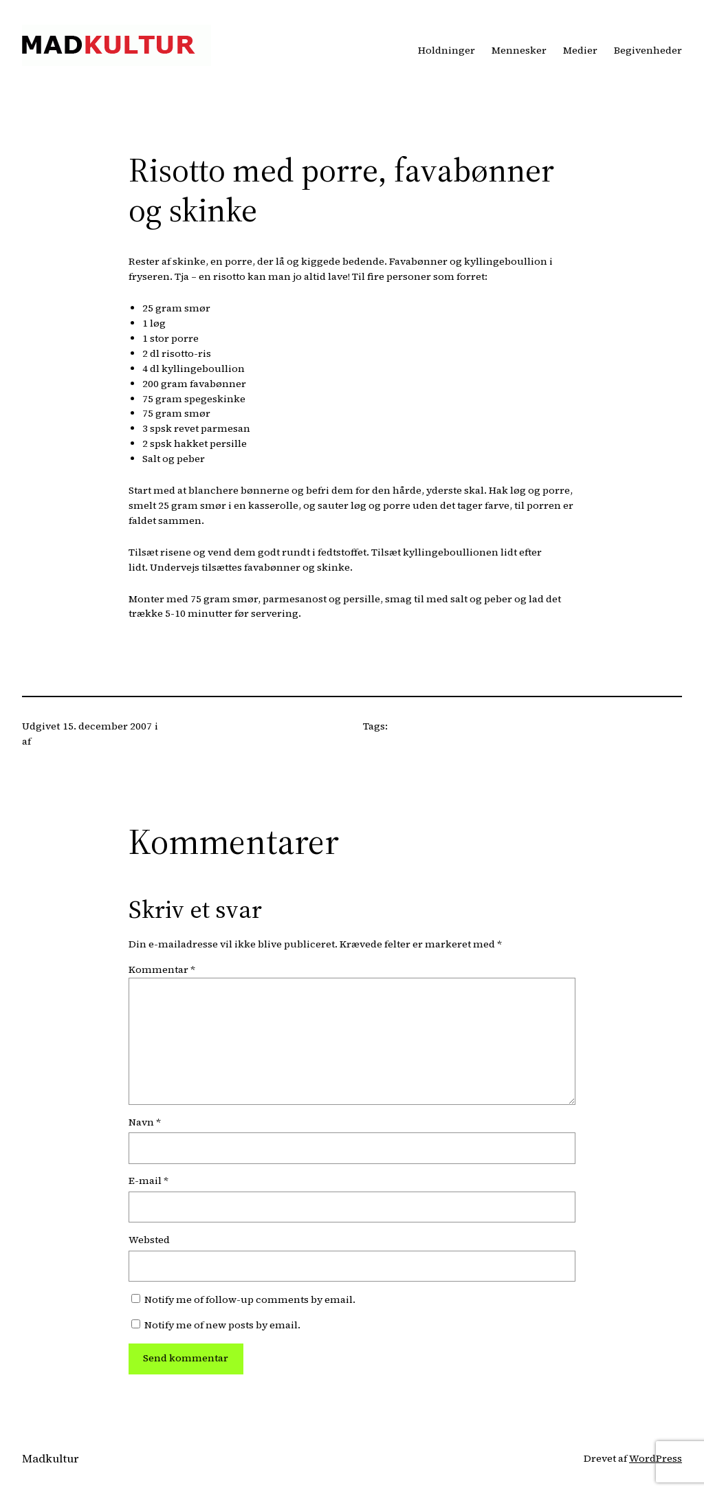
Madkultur (50, 1459)
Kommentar (162, 969)
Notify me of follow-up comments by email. (249, 1299)
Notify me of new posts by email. (222, 1325)
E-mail (148, 1180)
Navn (145, 1122)
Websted (149, 1240)
